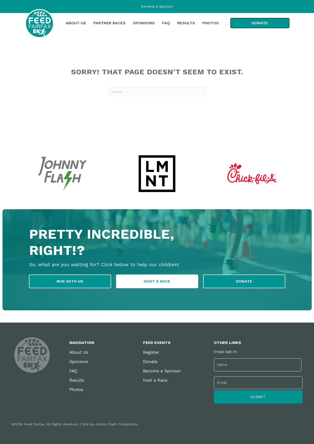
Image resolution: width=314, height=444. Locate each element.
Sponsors (78, 362)
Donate (150, 362)
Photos (76, 390)
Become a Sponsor (157, 6)
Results (76, 381)
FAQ (73, 371)
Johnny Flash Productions (116, 423)
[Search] (157, 91)
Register (151, 353)
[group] (157, 173)
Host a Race (155, 381)
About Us (78, 353)
